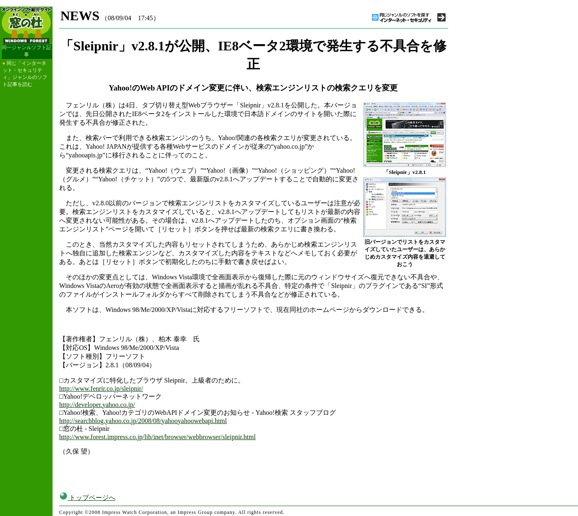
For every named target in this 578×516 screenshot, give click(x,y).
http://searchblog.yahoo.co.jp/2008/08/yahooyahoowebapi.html (143, 420)
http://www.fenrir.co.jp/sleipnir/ (101, 388)
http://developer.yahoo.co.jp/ (97, 404)
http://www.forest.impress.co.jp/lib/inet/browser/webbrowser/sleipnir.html (157, 436)
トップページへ (87, 497)
